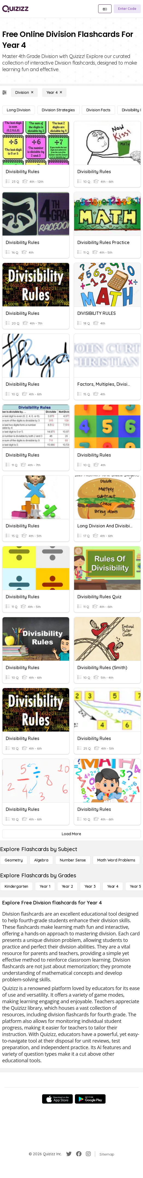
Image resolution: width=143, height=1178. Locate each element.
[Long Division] (18, 110)
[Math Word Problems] (116, 860)
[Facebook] (78, 1154)
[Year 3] (90, 886)
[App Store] (57, 1099)
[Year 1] (45, 886)
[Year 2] (67, 886)
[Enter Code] (127, 8)
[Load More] (71, 833)
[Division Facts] (98, 110)
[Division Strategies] (58, 110)
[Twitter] (69, 1154)
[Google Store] (90, 1099)
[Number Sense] (73, 860)
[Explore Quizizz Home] (15, 8)
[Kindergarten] (16, 886)
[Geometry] (13, 860)
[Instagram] (88, 1154)
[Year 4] (54, 92)
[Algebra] (41, 860)
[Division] (24, 92)
